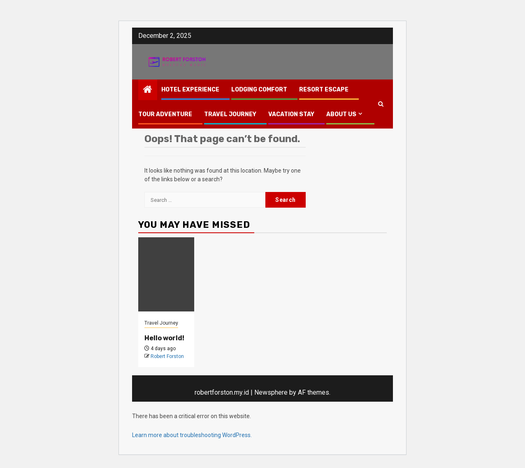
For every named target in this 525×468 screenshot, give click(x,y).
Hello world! (164, 338)
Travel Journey (230, 114)
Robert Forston (167, 356)
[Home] (147, 90)
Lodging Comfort (259, 89)
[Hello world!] (166, 274)
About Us (341, 114)
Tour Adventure (165, 114)
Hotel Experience (190, 89)
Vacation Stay (291, 114)
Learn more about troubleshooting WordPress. (192, 435)
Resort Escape (323, 89)
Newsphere (271, 392)
